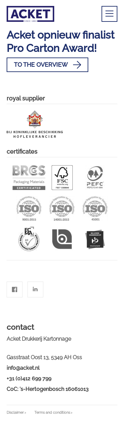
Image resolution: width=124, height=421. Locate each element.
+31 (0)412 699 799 (29, 378)
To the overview (47, 65)
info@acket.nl (23, 368)
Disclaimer (15, 412)
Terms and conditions (52, 412)
